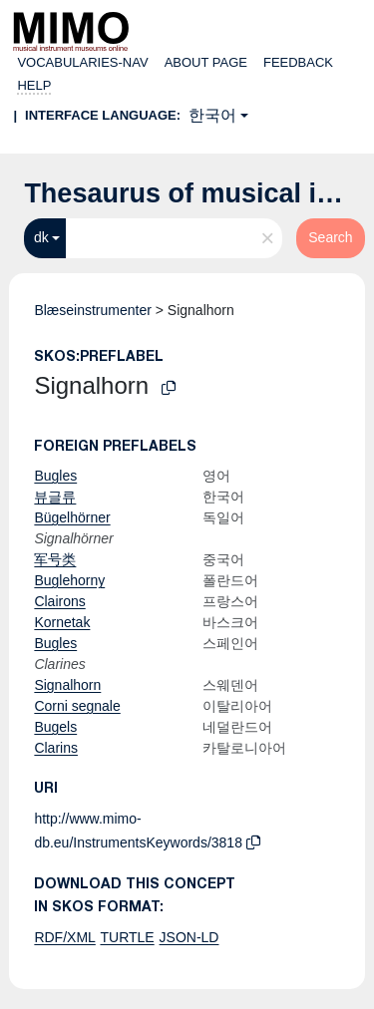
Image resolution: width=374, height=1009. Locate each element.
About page (206, 62)
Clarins (56, 748)
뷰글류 (55, 496)
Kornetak (62, 622)
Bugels (55, 727)
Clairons (59, 601)
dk (41, 237)
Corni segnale (77, 706)
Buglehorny (69, 580)
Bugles (55, 476)
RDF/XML (64, 937)
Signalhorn (67, 685)
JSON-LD (189, 937)
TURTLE (127, 937)
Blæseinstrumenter (93, 310)
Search (330, 237)
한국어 (212, 115)
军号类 (55, 559)
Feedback (298, 62)
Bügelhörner (72, 517)
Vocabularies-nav (82, 62)
